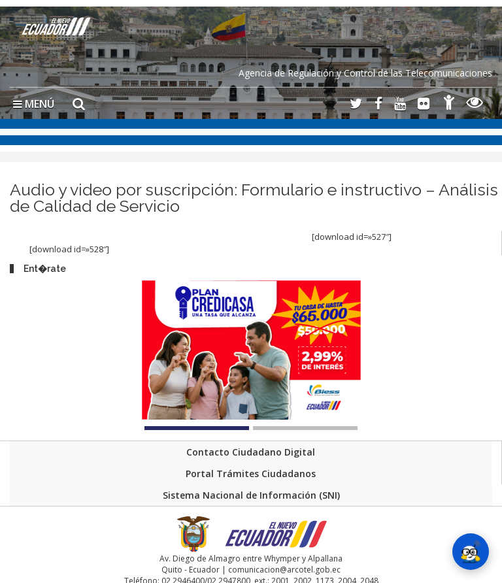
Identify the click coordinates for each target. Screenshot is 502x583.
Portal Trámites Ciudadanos (251, 473)
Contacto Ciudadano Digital (250, 452)
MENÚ (33, 104)
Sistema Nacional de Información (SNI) (251, 495)
